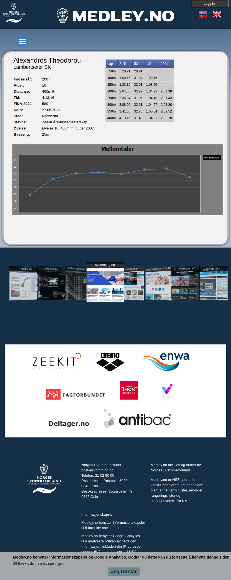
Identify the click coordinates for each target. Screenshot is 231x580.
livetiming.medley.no (78, 268)
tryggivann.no (211, 269)
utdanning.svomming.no (158, 268)
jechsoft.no (52, 269)
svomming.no (105, 264)
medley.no (25, 269)
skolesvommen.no (184, 268)
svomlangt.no (131, 269)
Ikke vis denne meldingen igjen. (41, 564)
